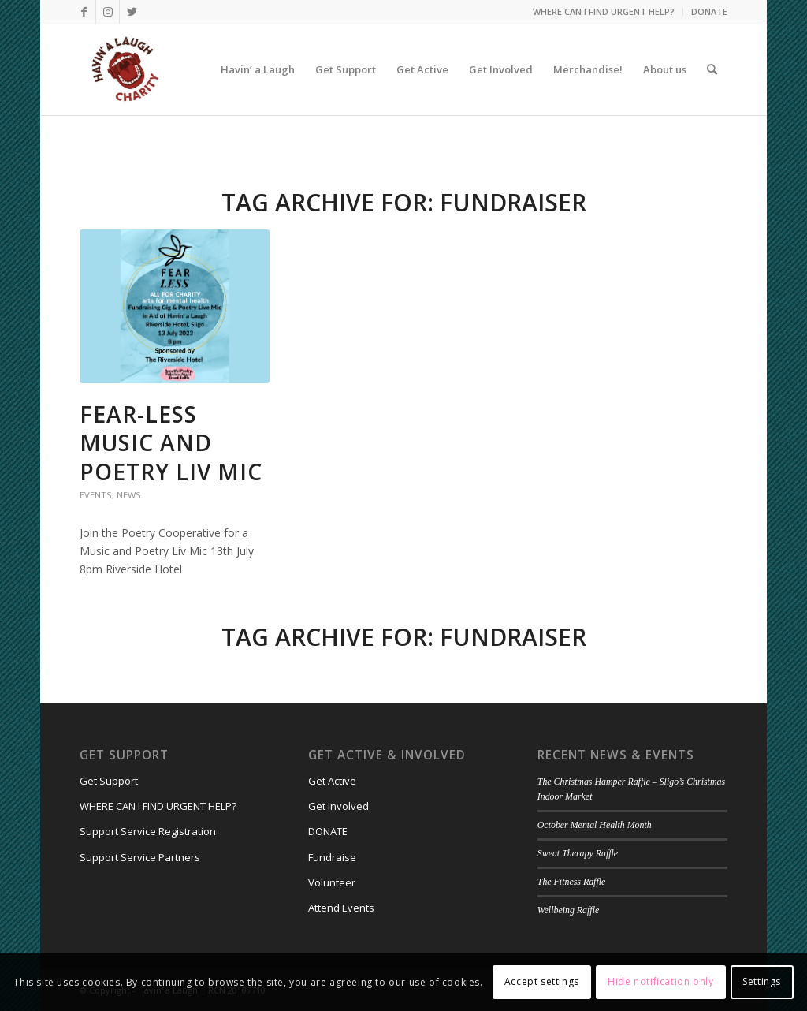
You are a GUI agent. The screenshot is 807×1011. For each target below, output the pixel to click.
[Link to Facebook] (84, 12)
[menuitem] (604, 12)
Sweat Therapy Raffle (577, 853)
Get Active (332, 781)
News (129, 495)
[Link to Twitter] (131, 12)
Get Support (109, 781)
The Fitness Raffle (571, 881)
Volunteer (331, 882)
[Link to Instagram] (107, 12)
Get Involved (338, 806)
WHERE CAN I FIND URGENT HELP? (604, 11)
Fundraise (332, 857)
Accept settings (541, 981)
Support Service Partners (140, 857)
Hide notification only (660, 981)
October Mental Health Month (594, 824)
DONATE (709, 11)
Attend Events (341, 908)
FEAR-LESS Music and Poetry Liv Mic (171, 443)
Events (96, 495)
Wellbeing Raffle (568, 910)
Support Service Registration (148, 831)
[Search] (712, 69)
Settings (761, 981)
